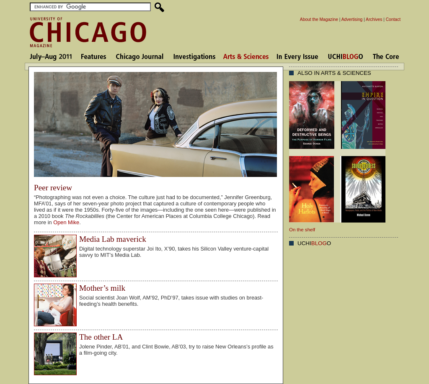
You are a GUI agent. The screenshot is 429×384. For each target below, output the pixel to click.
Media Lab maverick (112, 239)
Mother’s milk (102, 288)
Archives (374, 19)
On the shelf (302, 229)
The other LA (101, 337)
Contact (393, 19)
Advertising (352, 19)
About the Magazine (319, 19)
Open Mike (66, 222)
